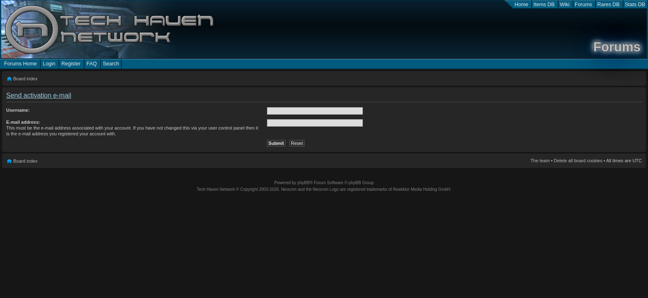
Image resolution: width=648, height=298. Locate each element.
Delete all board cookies (578, 160)
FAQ (91, 64)
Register (70, 64)
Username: (18, 110)
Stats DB (635, 4)
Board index (25, 78)
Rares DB (608, 4)
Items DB (544, 4)
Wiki (565, 4)
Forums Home (20, 64)
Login (49, 64)
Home (521, 4)
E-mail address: (23, 122)
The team (540, 160)
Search (111, 64)
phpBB (303, 182)
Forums (583, 4)
